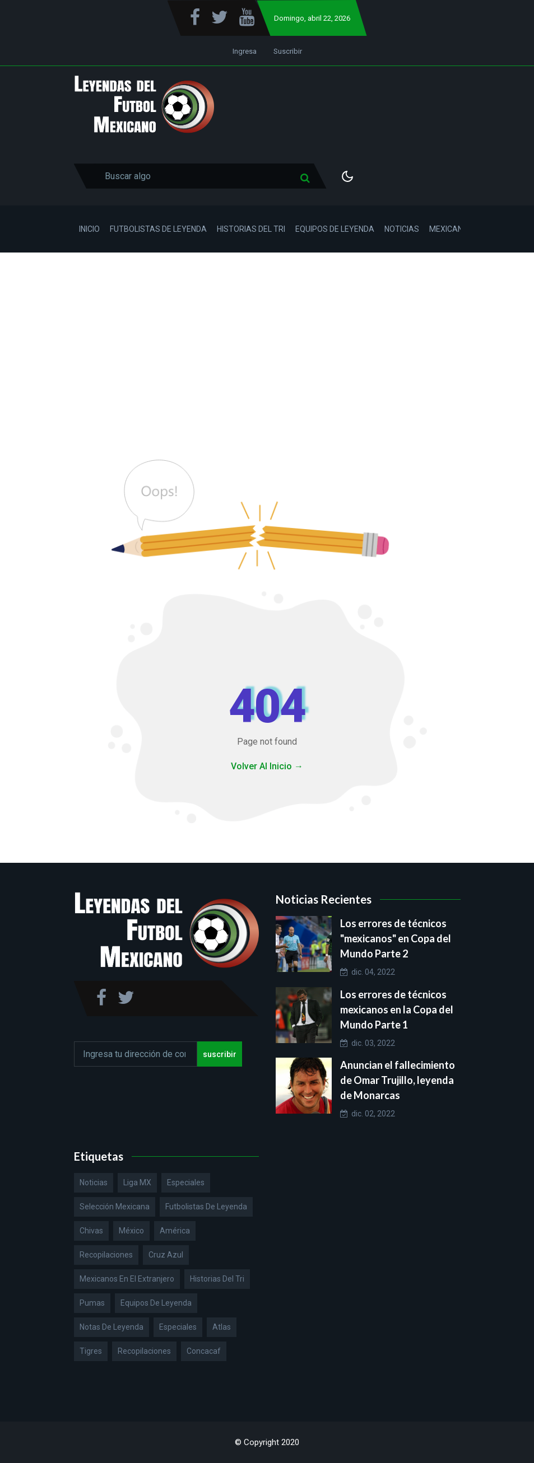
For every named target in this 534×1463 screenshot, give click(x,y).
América (175, 1230)
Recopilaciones (106, 1254)
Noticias (401, 229)
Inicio (89, 229)
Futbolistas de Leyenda (158, 229)
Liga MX (137, 1182)
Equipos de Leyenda (334, 229)
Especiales (186, 1182)
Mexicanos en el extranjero (127, 1278)
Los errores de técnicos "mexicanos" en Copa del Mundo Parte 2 (395, 938)
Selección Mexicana (115, 1206)
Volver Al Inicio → (267, 766)
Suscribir (287, 51)
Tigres (91, 1351)
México (131, 1230)
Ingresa (245, 51)
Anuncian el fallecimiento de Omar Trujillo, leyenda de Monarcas (397, 1080)
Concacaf (204, 1351)
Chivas (91, 1230)
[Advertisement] (267, 336)
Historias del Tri (251, 229)
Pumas (92, 1302)
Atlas (221, 1326)
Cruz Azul (165, 1254)
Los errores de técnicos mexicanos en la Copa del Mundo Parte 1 (396, 1009)
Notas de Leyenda (111, 1326)
